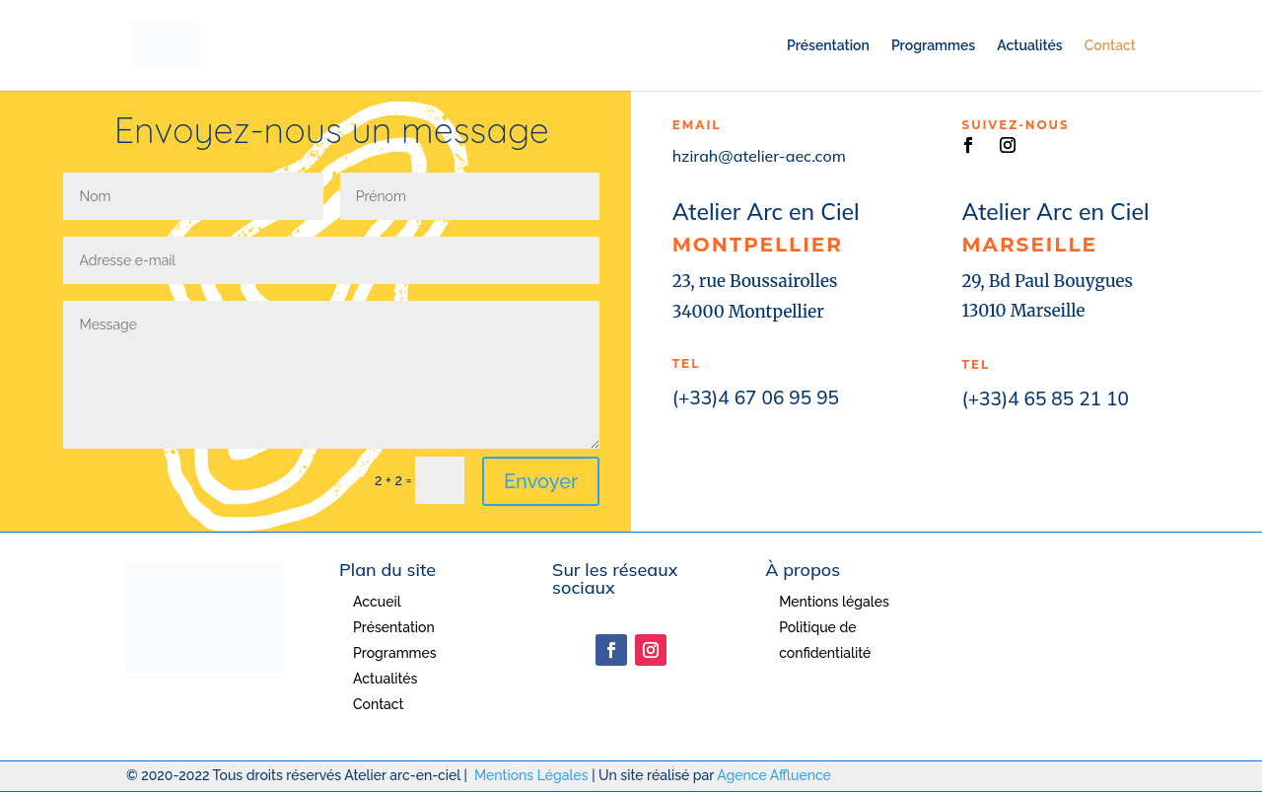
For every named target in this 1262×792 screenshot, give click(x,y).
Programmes (933, 45)
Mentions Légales (531, 775)
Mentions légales (834, 602)
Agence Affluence (774, 775)
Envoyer (541, 481)
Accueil (377, 602)
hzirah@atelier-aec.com (759, 156)
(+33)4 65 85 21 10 (1045, 398)
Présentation (828, 45)
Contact (1110, 45)
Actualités (1029, 45)
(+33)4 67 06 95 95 (755, 397)
